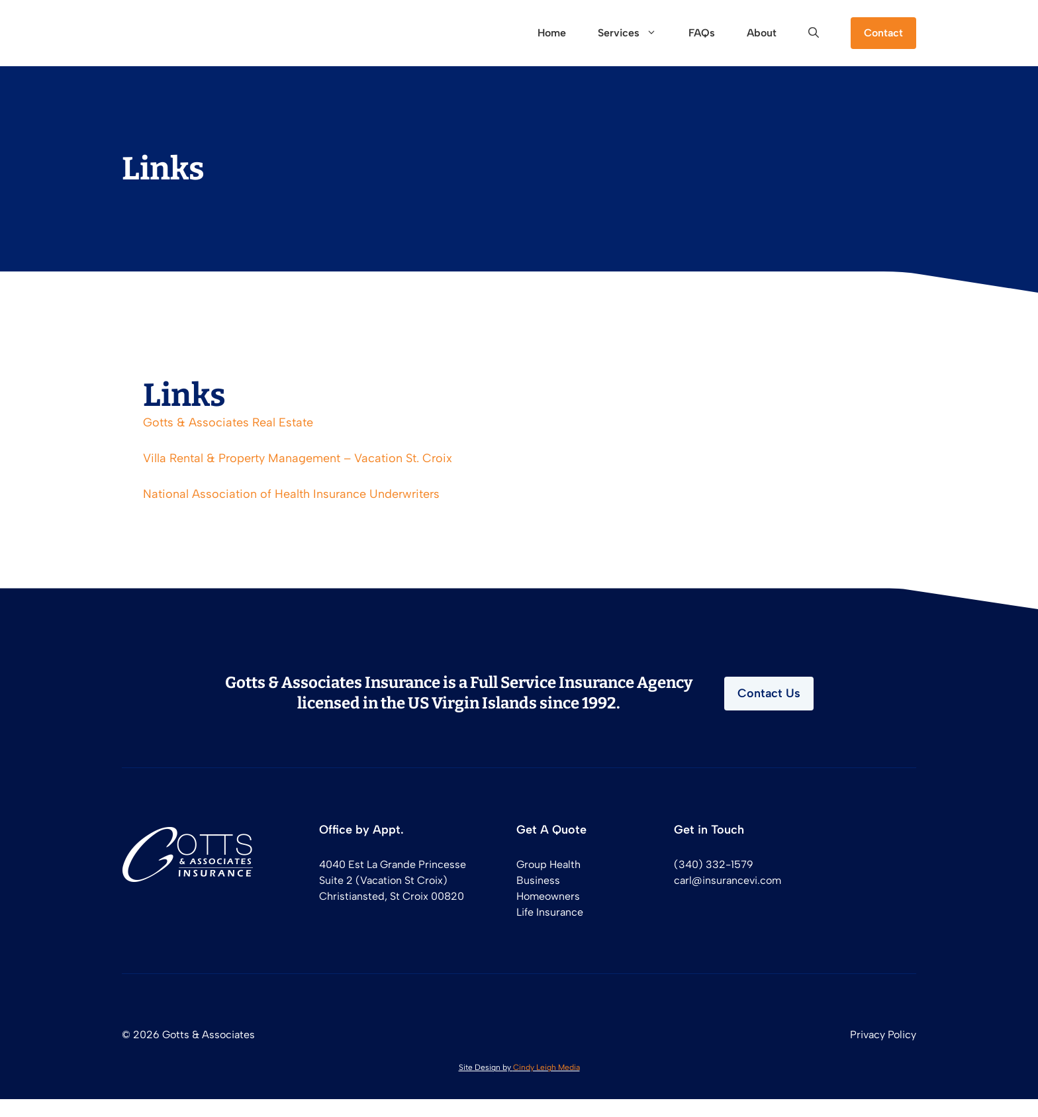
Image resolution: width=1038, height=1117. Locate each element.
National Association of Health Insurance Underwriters (291, 494)
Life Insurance (549, 912)
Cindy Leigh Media (546, 1067)
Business (538, 880)
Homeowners (548, 896)
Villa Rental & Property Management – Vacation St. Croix (297, 458)
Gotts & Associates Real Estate (228, 422)
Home (552, 32)
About (762, 32)
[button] (813, 33)
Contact (883, 32)
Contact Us (768, 693)
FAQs (701, 32)
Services (635, 33)
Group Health (548, 864)
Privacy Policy (883, 1034)
